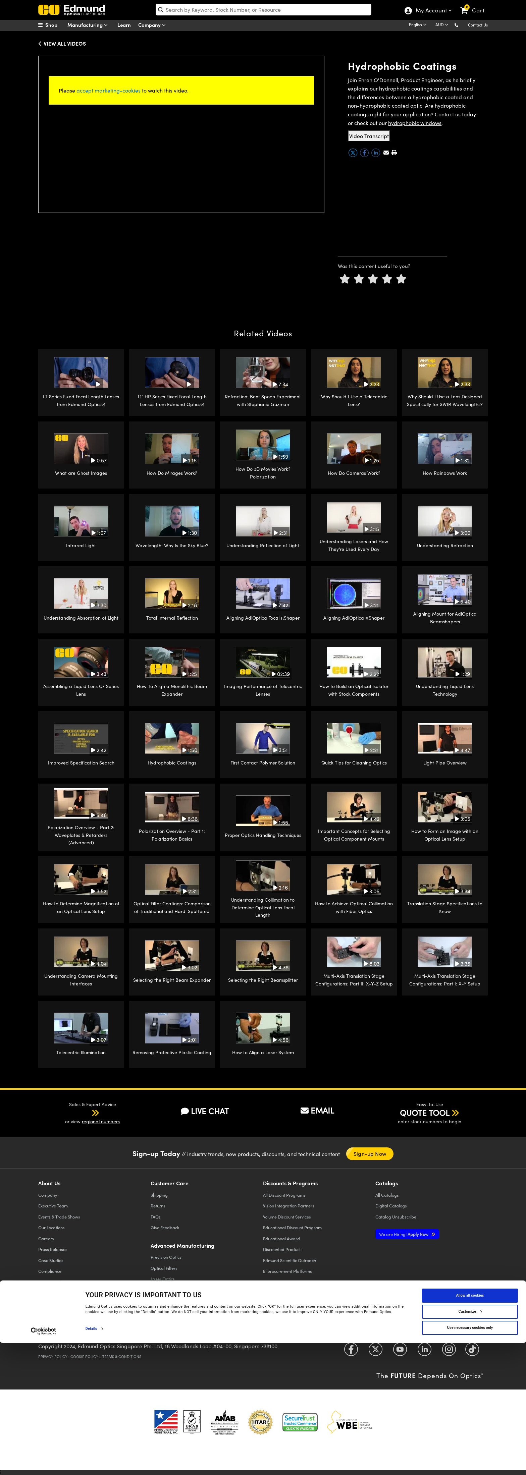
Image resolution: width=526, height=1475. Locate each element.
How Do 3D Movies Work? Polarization (263, 472)
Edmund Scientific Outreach (289, 1260)
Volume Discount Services (287, 1216)
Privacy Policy (52, 1356)
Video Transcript (369, 135)
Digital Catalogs (391, 1205)
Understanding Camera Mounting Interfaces (81, 979)
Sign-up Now (370, 1153)
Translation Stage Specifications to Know (444, 907)
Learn (124, 24)
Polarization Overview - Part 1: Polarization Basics (172, 835)
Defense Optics (165, 1300)
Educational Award (281, 1238)
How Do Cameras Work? (354, 473)
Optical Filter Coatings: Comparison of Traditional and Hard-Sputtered (172, 907)
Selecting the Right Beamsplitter (263, 980)
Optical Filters (164, 1268)
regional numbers (101, 1121)
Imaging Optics (165, 1290)
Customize (470, 1443)
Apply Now (404, 1234)
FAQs (156, 1216)
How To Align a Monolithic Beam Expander (172, 690)
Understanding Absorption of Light (81, 618)
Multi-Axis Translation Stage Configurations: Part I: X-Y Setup (444, 979)
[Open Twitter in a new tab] (375, 1351)
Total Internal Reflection (172, 618)
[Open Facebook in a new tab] (351, 1351)
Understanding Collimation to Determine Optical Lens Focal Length (263, 907)
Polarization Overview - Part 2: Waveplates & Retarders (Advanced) (81, 835)
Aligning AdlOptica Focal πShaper (263, 618)
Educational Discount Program (292, 1227)
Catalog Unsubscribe (395, 1216)
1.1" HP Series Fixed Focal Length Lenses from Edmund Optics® (172, 400)
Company (153, 25)
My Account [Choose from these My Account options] (431, 11)
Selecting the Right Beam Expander (172, 980)
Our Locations (51, 1227)
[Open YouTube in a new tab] (400, 1351)
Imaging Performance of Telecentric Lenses (263, 690)
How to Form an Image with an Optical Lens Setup (444, 835)
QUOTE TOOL (425, 1112)
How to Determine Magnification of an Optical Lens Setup (81, 907)
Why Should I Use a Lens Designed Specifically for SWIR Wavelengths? (445, 400)
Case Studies (50, 1260)
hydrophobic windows (414, 122)
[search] (263, 9)
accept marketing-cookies (108, 90)
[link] (475, 5)
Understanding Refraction (445, 545)
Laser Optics (163, 1279)
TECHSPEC (50, 1282)
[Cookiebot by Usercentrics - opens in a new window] (43, 1463)
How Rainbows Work (445, 473)
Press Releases (52, 1249)
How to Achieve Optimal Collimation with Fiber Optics (354, 907)
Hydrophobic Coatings (172, 762)
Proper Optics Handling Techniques (263, 835)
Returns (158, 1205)
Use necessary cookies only (470, 1459)
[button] (461, 24)
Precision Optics (166, 1257)
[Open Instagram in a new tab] (449, 1351)
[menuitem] (55, 25)
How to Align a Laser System (263, 1052)
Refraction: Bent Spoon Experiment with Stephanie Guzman (263, 400)
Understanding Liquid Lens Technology (445, 690)
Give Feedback (165, 1227)
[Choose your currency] (443, 25)
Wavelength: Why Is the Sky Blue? (172, 545)
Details (91, 1460)
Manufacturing (89, 25)
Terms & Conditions (121, 1356)
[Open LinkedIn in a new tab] (424, 1351)
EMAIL (317, 1110)
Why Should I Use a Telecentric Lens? (354, 400)
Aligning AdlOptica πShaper (353, 618)
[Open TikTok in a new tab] (472, 1351)
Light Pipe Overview (445, 762)
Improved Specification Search (81, 762)
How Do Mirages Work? (172, 473)
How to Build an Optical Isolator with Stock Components (353, 690)
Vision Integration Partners (288, 1205)
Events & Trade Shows (59, 1216)
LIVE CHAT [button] (205, 1111)
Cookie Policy (84, 1356)
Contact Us (478, 24)
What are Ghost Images (81, 473)
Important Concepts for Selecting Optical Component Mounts (354, 835)
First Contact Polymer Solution (262, 762)
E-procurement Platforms (287, 1271)
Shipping (159, 1195)
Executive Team (53, 1205)
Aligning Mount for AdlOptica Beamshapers (445, 617)
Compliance (49, 1271)
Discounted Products (283, 1249)
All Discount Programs (284, 1195)
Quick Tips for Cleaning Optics (354, 762)
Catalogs (387, 1195)
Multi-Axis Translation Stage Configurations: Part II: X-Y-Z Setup (354, 979)
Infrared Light (81, 545)
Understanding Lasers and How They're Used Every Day (354, 545)
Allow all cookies (470, 1427)
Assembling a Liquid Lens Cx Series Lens (81, 690)
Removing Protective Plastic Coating (172, 1052)
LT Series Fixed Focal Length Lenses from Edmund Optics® (81, 400)
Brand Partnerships (57, 1293)
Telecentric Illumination (81, 1052)
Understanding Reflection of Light (262, 545)
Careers (46, 1238)
